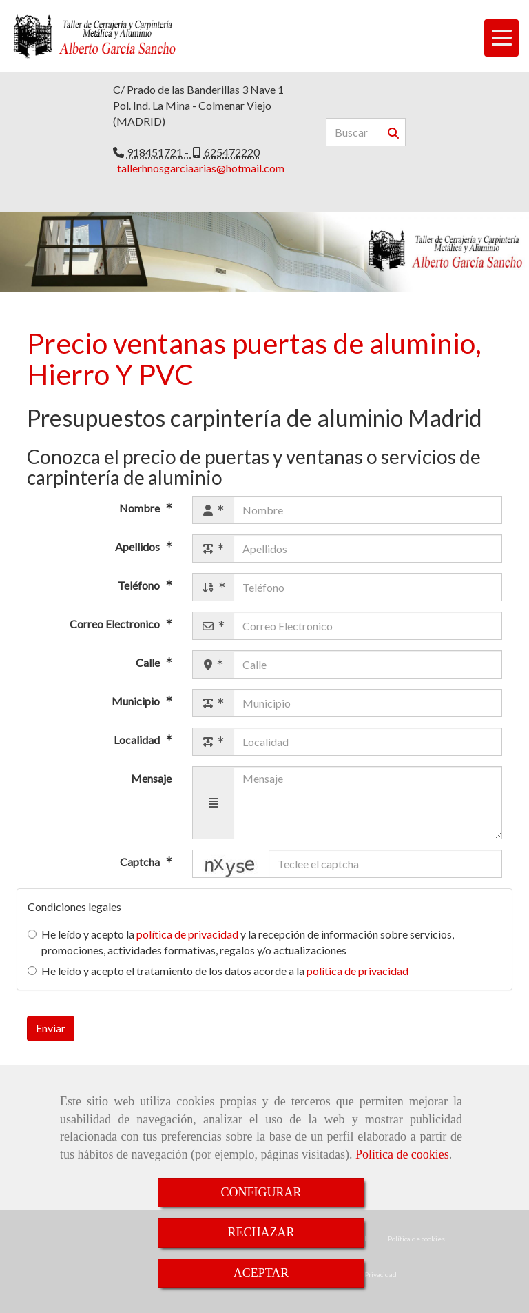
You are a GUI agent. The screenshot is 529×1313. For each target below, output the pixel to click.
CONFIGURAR (260, 1192)
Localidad (138, 740)
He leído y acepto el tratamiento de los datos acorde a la (218, 970)
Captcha (141, 861)
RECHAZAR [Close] (260, 1232)
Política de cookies (402, 1154)
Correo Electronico (116, 624)
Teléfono (140, 585)
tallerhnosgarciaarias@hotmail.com (200, 167)
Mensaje (151, 778)
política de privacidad (187, 934)
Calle (149, 663)
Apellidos (138, 547)
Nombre (140, 508)
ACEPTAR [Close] (261, 1273)
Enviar (50, 1027)
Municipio (137, 701)
